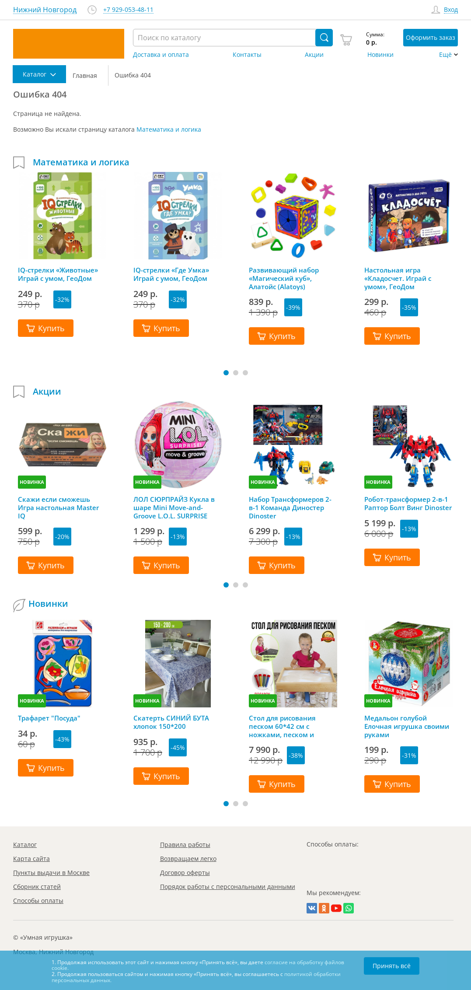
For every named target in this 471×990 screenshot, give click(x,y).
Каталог (25, 844)
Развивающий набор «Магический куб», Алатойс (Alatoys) (284, 278)
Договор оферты (185, 872)
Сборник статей (37, 886)
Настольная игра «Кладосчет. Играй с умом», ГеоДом (397, 278)
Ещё (445, 54)
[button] (226, 372)
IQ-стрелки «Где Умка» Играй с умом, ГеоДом (171, 274)
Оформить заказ (430, 37)
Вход (451, 10)
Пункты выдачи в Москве (51, 872)
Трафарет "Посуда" (49, 718)
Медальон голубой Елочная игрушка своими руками (406, 726)
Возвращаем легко (188, 858)
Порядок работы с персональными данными (227, 886)
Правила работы (185, 844)
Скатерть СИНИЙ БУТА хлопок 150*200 (171, 722)
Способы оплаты (38, 900)
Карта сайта (31, 858)
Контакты (247, 54)
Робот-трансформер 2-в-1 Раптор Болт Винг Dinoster (408, 503)
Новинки (380, 54)
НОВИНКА (32, 482)
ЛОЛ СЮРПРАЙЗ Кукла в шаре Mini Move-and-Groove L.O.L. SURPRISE (174, 507)
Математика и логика (168, 129)
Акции (314, 54)
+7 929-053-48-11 (128, 10)
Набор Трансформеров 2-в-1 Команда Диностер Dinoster (290, 507)
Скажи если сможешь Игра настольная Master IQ (58, 507)
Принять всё (392, 966)
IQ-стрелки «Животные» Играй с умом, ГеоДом (58, 274)
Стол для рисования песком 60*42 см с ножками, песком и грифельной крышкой (286, 726)
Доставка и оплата (161, 54)
